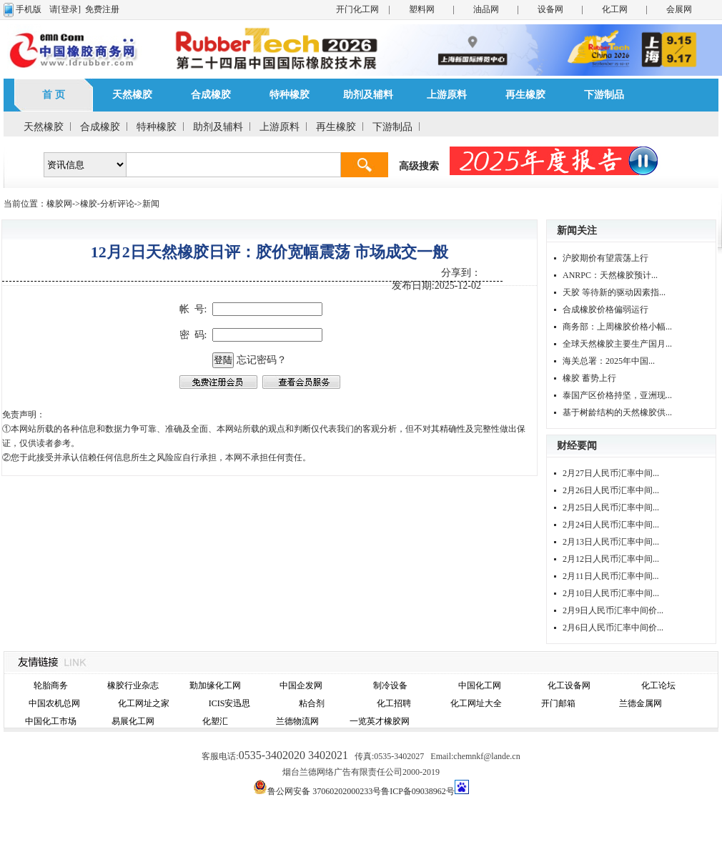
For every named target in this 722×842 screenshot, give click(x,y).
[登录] (69, 9)
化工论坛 (658, 685)
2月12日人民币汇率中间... (611, 559)
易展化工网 (133, 721)
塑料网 (422, 9)
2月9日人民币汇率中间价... (613, 610)
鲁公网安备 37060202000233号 (324, 791)
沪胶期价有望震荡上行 (605, 258)
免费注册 (102, 9)
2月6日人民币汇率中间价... (613, 628)
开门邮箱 (558, 703)
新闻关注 (577, 230)
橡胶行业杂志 (133, 685)
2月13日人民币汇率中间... (611, 542)
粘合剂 (312, 703)
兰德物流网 (297, 721)
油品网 (486, 9)
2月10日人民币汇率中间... (611, 593)
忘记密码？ (262, 360)
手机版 (28, 9)
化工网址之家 (143, 703)
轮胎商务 (51, 685)
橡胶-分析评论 (107, 204)
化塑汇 (215, 721)
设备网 (550, 9)
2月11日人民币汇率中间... (611, 576)
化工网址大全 (476, 703)
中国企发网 (301, 685)
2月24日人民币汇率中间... (611, 525)
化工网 (615, 9)
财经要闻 (577, 445)
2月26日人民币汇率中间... (611, 490)
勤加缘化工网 (215, 685)
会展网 (679, 9)
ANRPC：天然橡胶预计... (610, 275)
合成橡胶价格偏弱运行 (605, 309)
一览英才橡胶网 (380, 721)
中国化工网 (479, 685)
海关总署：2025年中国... (609, 361)
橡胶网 (59, 204)
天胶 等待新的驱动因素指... (614, 292)
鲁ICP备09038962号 (418, 791)
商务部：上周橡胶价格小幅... (617, 327)
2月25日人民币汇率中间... (611, 507)
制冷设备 (390, 685)
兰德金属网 (640, 703)
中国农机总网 (54, 703)
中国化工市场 (50, 721)
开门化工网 (357, 9)
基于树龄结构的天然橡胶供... (617, 412)
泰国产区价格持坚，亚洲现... (617, 395)
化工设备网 (569, 685)
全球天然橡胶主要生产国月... (617, 344)
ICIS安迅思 (230, 703)
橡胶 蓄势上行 (589, 378)
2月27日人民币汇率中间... (611, 473)
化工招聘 (394, 703)
